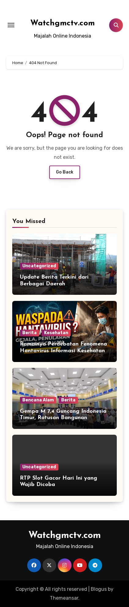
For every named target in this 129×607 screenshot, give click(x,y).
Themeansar (64, 598)
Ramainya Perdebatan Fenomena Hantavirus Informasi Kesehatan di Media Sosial (63, 350)
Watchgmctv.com (62, 23)
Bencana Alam (38, 400)
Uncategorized (39, 266)
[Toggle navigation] (11, 25)
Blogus (99, 589)
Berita (29, 332)
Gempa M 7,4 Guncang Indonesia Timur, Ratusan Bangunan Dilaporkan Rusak (63, 417)
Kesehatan (56, 332)
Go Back (64, 172)
